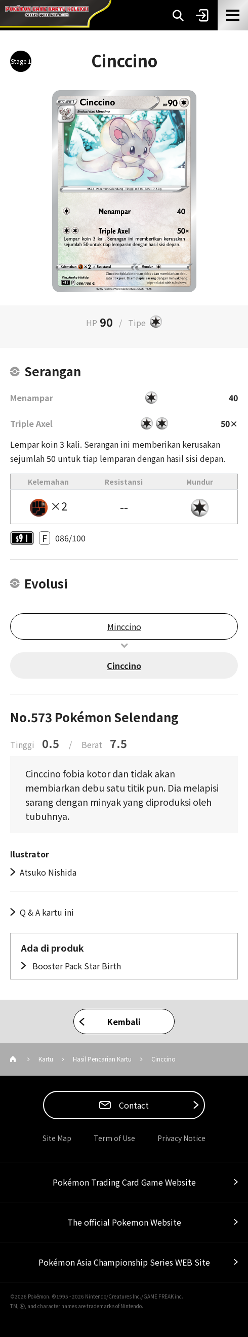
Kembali (124, 1021)
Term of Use (114, 1138)
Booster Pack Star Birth (75, 966)
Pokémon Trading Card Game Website (124, 1182)
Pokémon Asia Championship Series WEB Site (124, 1262)
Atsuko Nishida (48, 872)
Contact (133, 1105)
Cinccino (124, 665)
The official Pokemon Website (124, 1222)
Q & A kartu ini (47, 912)
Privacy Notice (181, 1138)
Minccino (124, 626)
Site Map (57, 1138)
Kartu (45, 1058)
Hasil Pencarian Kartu (102, 1058)
